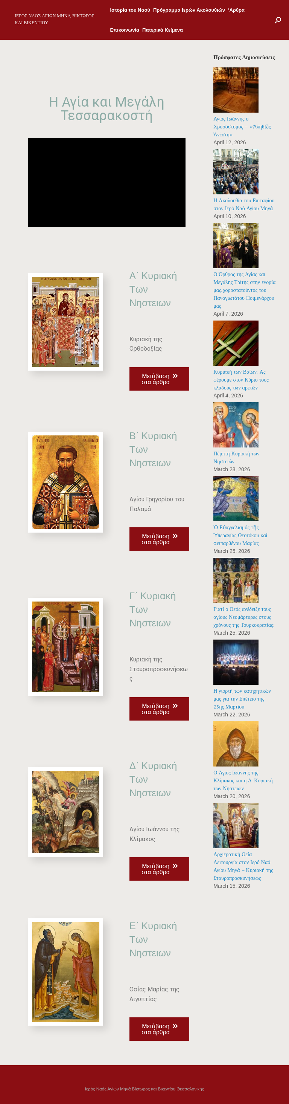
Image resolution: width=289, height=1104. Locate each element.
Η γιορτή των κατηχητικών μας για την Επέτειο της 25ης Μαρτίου (242, 699)
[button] (159, 379)
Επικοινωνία (124, 30)
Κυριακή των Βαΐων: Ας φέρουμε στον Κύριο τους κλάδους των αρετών (241, 380)
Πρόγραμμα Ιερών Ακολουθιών (189, 10)
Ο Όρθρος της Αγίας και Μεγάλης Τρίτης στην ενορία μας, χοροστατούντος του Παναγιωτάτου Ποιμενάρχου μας (244, 290)
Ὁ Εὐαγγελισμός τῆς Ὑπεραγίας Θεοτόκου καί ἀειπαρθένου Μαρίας (240, 535)
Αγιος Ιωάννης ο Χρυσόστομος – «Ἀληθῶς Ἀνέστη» (242, 127)
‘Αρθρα (236, 10)
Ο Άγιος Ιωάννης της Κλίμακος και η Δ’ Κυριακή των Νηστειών (243, 781)
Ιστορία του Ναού (130, 10)
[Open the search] (278, 20)
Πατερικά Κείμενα (162, 30)
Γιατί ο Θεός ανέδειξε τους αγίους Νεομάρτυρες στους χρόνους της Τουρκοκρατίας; (243, 617)
